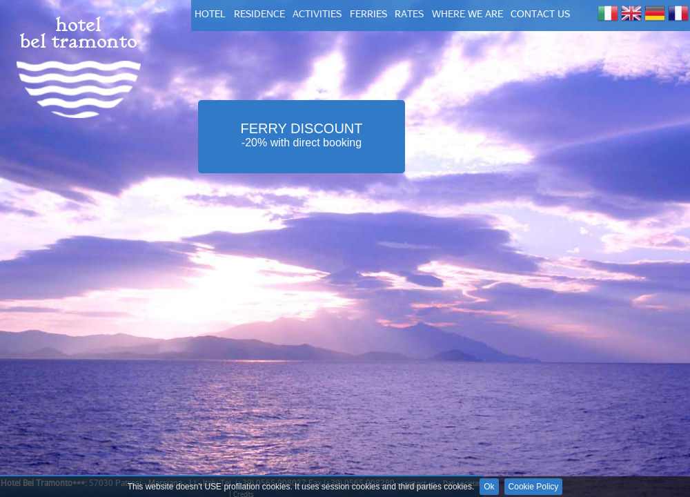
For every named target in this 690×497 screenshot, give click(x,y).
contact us (540, 13)
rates (409, 13)
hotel (210, 13)
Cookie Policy (534, 486)
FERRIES (368, 13)
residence (259, 13)
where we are (467, 13)
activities (317, 13)
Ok (489, 486)
